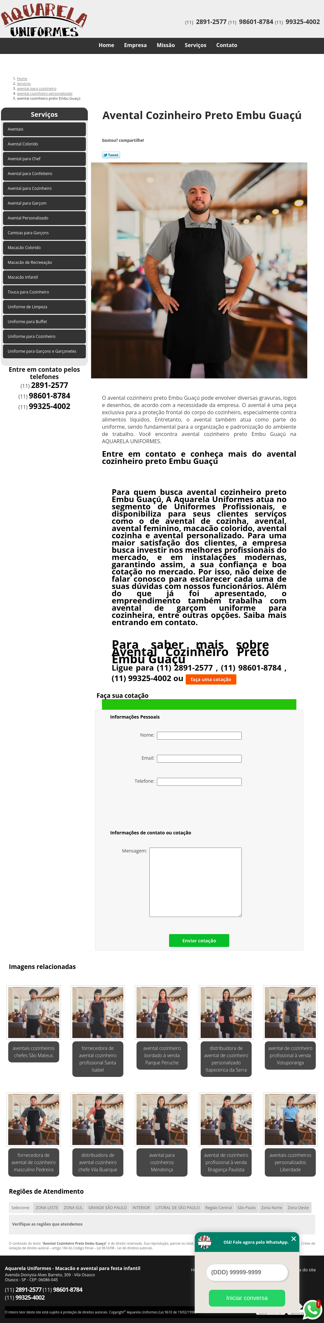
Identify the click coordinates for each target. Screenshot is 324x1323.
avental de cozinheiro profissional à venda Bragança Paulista (226, 1162)
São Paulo (246, 1207)
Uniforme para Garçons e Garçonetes (43, 351)
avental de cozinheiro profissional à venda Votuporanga (290, 1055)
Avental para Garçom (28, 203)
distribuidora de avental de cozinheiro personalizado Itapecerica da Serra (226, 1059)
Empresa (135, 45)
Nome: (191, 736)
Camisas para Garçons (29, 233)
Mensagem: (182, 882)
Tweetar (111, 155)
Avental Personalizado (29, 218)
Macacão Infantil (23, 277)
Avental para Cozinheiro (30, 188)
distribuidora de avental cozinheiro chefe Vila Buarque (97, 1162)
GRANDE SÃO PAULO (107, 1207)
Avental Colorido (23, 144)
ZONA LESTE (47, 1207)
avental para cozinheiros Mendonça (162, 1162)
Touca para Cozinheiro (29, 292)
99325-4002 (303, 21)
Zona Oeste (298, 1207)
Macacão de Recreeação (30, 262)
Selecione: (21, 1207)
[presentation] (152, 809)
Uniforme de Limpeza (28, 307)
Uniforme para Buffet (28, 321)
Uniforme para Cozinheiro (32, 336)
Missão (166, 45)
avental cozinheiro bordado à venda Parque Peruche (162, 1055)
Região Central (218, 1207)
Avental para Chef (24, 159)
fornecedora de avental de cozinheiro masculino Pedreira (34, 1162)
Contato (226, 45)
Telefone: (188, 782)
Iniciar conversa (247, 1298)
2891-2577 (211, 21)
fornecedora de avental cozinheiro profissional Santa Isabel (97, 1059)
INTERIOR (141, 1207)
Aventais (16, 129)
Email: (191, 759)
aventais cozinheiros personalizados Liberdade (290, 1162)
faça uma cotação (211, 679)
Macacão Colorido (25, 247)
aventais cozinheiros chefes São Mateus (34, 1051)
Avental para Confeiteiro (31, 173)
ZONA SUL (73, 1207)
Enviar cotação (199, 940)
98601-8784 (256, 21)
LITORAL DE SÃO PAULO (178, 1207)
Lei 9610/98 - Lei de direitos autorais (124, 1248)
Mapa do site (303, 1270)
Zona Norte (271, 1207)
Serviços (196, 45)
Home (106, 45)
